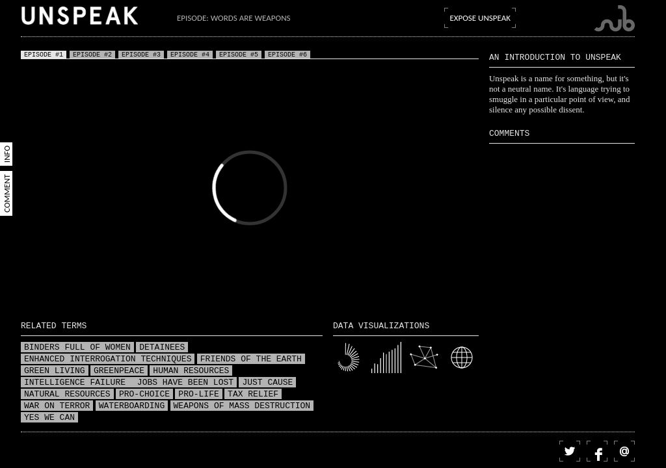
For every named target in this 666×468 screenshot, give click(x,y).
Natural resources (67, 394)
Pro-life (198, 394)
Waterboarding (132, 406)
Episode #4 (189, 54)
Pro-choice (144, 394)
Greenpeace (119, 371)
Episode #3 (141, 54)
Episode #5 (238, 54)
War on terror (57, 406)
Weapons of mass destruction (242, 406)
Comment (7, 193)
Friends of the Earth (251, 359)
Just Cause (267, 383)
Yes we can (49, 418)
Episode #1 (43, 54)
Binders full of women (77, 348)
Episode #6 (287, 54)
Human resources (191, 371)
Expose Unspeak (480, 18)
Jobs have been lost (185, 383)
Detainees (162, 348)
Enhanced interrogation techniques (107, 359)
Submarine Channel (614, 18)
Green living (54, 371)
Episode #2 (92, 54)
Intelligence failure (77, 383)
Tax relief (253, 394)
